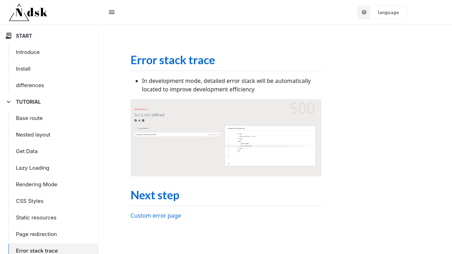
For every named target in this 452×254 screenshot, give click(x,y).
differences (30, 85)
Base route (29, 118)
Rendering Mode (36, 184)
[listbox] (382, 12)
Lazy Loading (32, 167)
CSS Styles (29, 201)
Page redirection (36, 234)
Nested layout (33, 134)
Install (23, 68)
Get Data (27, 151)
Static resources (36, 217)
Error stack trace (173, 60)
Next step (155, 195)
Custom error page (156, 215)
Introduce (28, 52)
